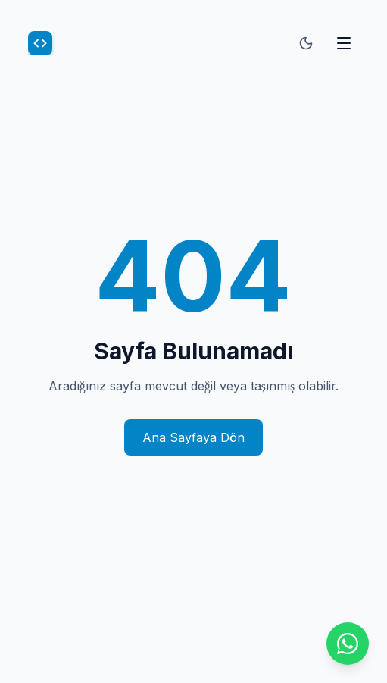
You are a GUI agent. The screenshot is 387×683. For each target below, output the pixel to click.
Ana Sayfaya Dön (193, 437)
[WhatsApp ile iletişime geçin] (347, 643)
